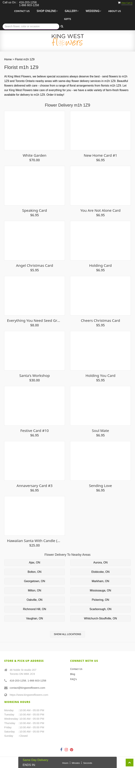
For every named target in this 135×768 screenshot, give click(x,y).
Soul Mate (100, 430)
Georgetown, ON (34, 581)
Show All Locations (67, 634)
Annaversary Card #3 (34, 485)
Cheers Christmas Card (100, 320)
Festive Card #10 (34, 430)
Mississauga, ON (100, 590)
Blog (72, 674)
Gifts (67, 19)
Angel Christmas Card (34, 265)
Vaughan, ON (34, 618)
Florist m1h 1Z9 (24, 59)
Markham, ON (100, 581)
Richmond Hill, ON (34, 609)
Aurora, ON (100, 562)
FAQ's (73, 679)
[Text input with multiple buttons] (31, 26)
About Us (114, 11)
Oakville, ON (35, 599)
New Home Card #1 (100, 155)
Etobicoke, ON (100, 571)
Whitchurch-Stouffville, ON (100, 618)
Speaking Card (34, 210)
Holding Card (100, 265)
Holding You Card (100, 375)
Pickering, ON (100, 599)
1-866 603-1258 (37, 680)
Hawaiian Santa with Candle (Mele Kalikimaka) (34, 540)
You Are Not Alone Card (100, 210)
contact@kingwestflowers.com (27, 687)
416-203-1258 (18, 680)
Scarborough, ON (100, 609)
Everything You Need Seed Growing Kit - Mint (34, 320)
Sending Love (100, 485)
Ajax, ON (34, 562)
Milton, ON (34, 590)
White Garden (34, 155)
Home (8, 59)
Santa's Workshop (34, 375)
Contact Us (22, 11)
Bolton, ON (34, 571)
